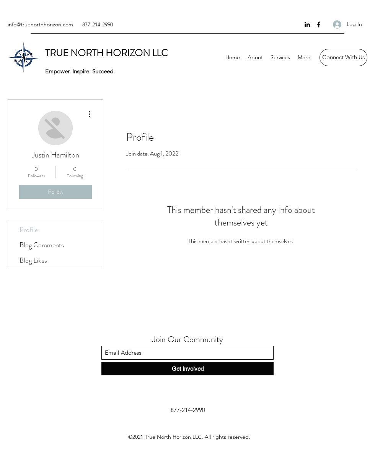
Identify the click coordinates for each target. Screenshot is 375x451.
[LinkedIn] (307, 24)
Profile (29, 230)
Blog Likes (33, 260)
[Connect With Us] (343, 57)
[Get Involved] (187, 368)
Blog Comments (42, 245)
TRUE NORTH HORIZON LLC (106, 53)
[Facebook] (319, 24)
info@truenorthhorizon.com (40, 24)
